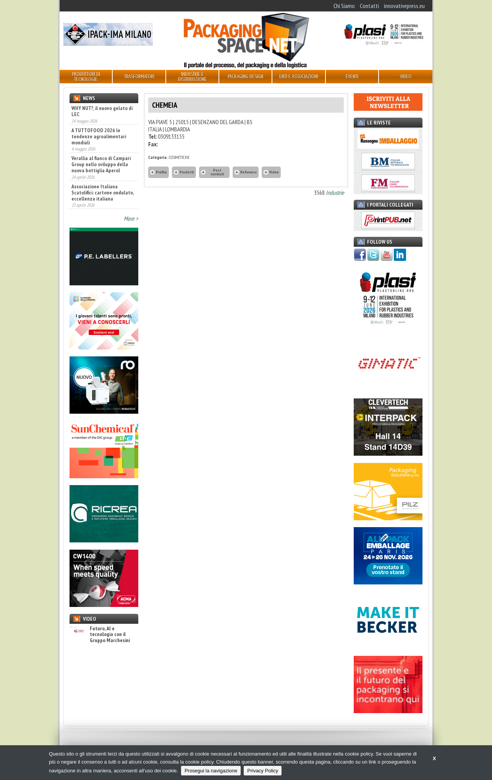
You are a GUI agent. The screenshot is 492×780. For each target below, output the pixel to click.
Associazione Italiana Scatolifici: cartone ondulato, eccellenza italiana (102, 192)
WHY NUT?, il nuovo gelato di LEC (102, 111)
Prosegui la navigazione (210, 771)
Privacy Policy (262, 771)
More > (131, 218)
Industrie (335, 192)
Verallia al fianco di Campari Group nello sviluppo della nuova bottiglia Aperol (101, 164)
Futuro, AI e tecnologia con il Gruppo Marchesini (100, 634)
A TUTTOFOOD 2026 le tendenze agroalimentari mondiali (98, 136)
